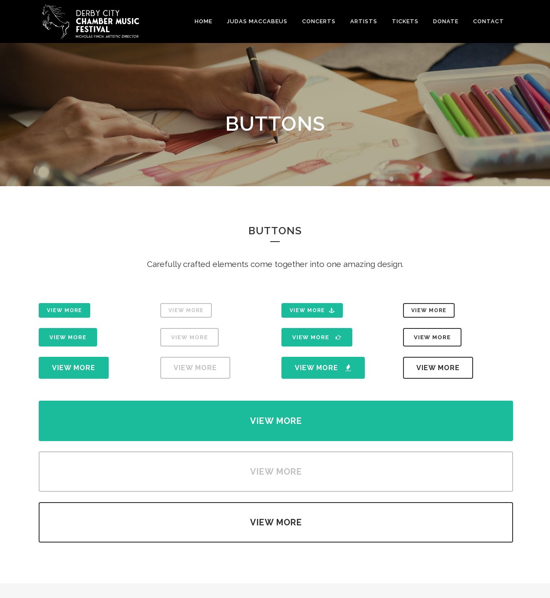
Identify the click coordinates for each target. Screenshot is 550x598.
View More (64, 310)
